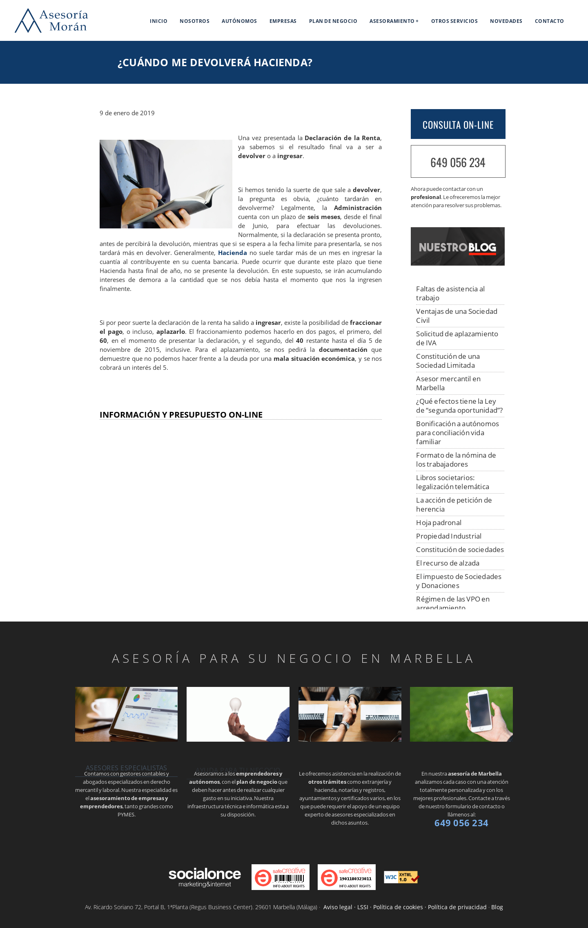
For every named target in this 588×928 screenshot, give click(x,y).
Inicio (158, 21)
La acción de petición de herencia (454, 504)
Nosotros (194, 21)
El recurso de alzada (447, 563)
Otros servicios (454, 21)
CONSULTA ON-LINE (458, 125)
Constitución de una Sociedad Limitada (448, 360)
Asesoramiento (392, 21)
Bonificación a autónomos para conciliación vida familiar (457, 432)
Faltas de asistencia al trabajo (450, 293)
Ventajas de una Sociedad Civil (456, 315)
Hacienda (232, 253)
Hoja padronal (438, 522)
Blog (497, 907)
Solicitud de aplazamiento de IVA (457, 338)
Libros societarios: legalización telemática (452, 482)
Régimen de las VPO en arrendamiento (453, 603)
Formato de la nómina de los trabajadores (456, 459)
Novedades (506, 21)
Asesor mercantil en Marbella (448, 383)
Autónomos (239, 21)
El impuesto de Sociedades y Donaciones (458, 581)
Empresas (283, 21)
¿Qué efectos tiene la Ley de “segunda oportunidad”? (459, 405)
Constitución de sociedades (460, 549)
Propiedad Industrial (448, 536)
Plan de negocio (333, 21)
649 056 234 (458, 162)
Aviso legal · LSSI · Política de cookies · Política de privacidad (405, 907)
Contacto (549, 21)
